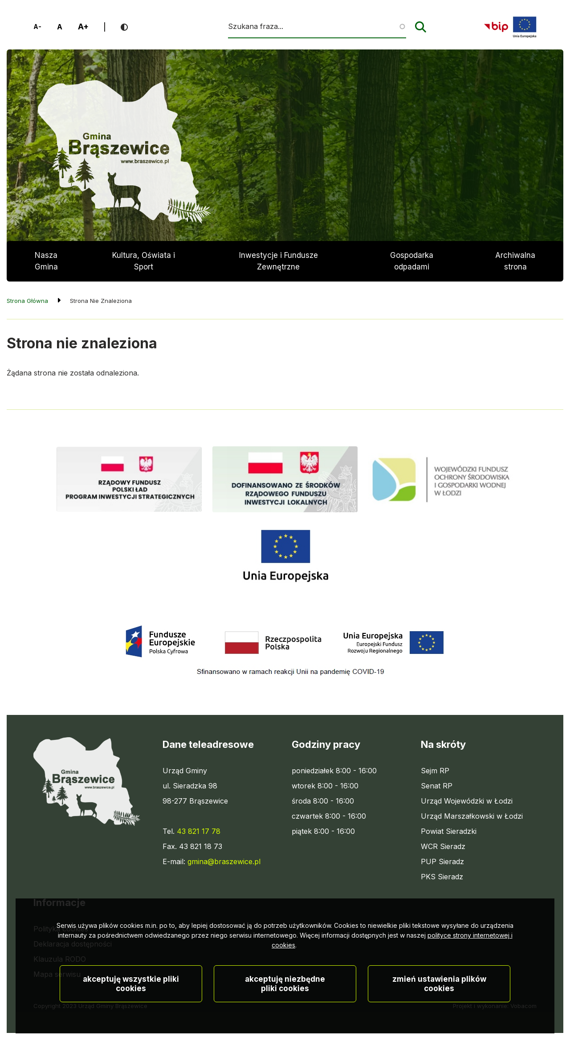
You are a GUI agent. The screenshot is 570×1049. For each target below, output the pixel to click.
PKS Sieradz (442, 876)
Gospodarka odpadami (411, 261)
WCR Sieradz (443, 846)
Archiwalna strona (515, 266)
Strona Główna (27, 300)
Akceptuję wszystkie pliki (131, 1012)
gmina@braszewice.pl (224, 861)
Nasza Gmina (46, 261)
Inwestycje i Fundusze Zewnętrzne (278, 261)
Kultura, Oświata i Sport (143, 261)
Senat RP (436, 785)
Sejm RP (435, 770)
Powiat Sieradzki (448, 831)
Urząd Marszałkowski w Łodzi (472, 816)
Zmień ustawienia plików (439, 1012)
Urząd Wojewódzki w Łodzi (467, 801)
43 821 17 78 (198, 831)
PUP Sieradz (442, 861)
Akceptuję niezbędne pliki (285, 1012)
